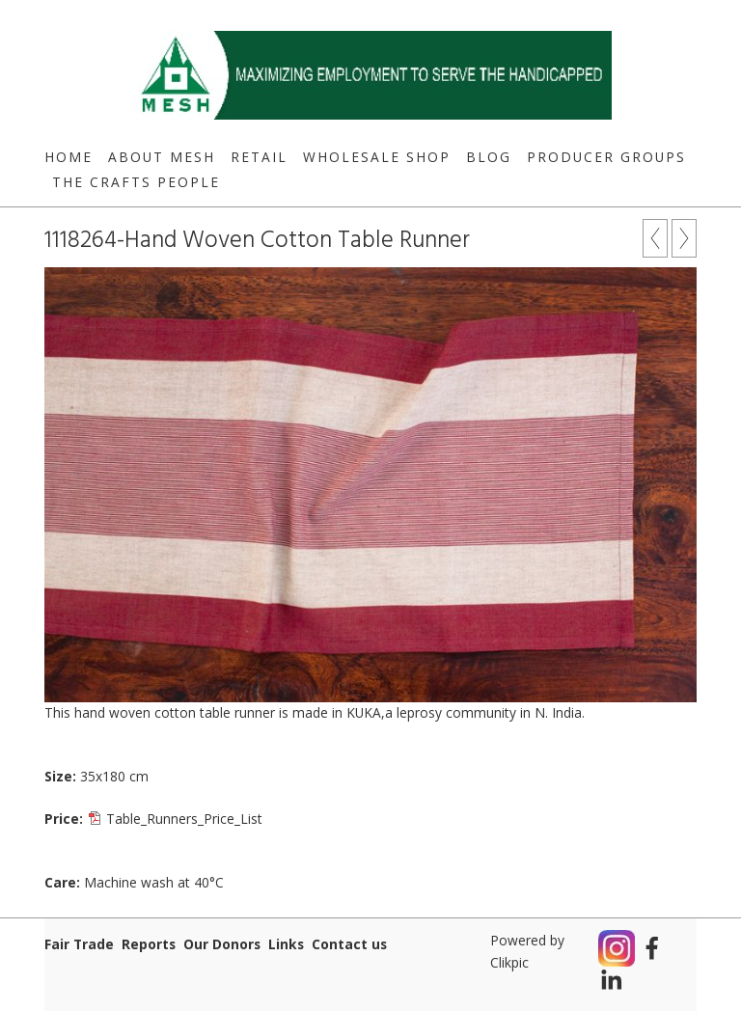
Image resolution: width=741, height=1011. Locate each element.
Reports (149, 944)
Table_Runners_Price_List (184, 818)
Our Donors (222, 944)
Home (68, 157)
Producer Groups (606, 157)
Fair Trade (79, 944)
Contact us (349, 944)
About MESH (161, 157)
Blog (488, 157)
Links (286, 944)
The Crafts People (136, 182)
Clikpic (509, 962)
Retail (259, 157)
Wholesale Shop (377, 157)
